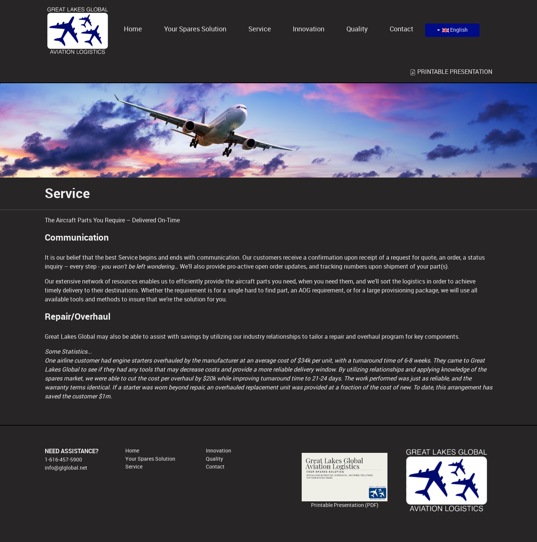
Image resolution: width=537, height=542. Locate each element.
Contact (215, 466)
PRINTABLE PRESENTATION (451, 71)
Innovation (218, 450)
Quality (214, 458)
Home (132, 450)
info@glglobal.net (66, 467)
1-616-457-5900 (63, 459)
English (452, 30)
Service (133, 466)
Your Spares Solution (150, 458)
